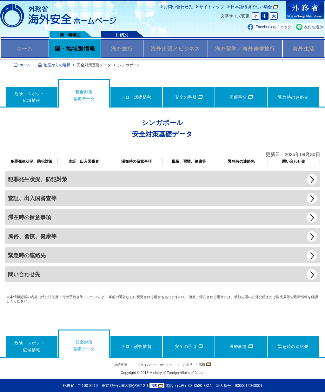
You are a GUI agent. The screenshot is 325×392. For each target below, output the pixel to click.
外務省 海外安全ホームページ (58, 16)
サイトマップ (211, 6)
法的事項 (112, 364)
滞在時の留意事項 (136, 161)
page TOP (311, 378)
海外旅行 (122, 48)
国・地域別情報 (75, 48)
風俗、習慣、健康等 (189, 161)
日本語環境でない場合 (254, 6)
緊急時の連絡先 (241, 161)
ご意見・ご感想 (204, 364)
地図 (157, 386)
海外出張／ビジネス (175, 48)
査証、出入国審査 (84, 161)
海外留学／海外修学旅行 (245, 48)
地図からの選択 (57, 65)
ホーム (24, 48)
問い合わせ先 (293, 161)
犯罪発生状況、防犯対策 (31, 161)
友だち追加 (313, 27)
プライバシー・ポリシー (153, 364)
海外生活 (303, 48)
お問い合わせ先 (178, 6)
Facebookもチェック (273, 27)
